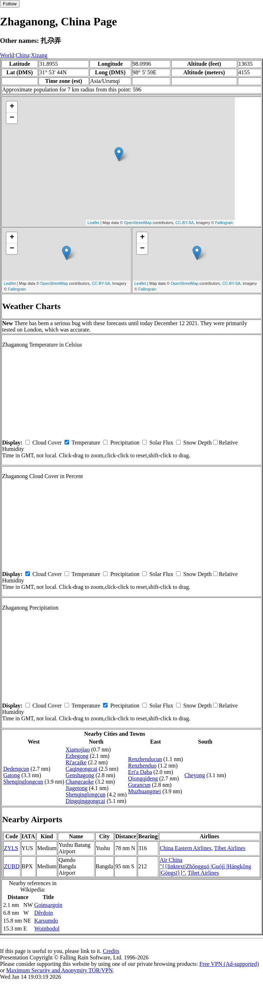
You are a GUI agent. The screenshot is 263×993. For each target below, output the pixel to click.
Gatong (11, 775)
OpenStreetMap (138, 222)
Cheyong (194, 775)
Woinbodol (47, 928)
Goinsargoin (48, 905)
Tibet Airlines (230, 848)
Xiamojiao (78, 749)
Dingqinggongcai (85, 801)
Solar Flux (161, 443)
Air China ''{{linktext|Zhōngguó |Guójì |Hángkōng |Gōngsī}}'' (205, 866)
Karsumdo (46, 921)
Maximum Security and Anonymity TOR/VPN (59, 970)
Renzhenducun (145, 759)
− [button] (12, 118)
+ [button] (12, 106)
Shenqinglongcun (23, 782)
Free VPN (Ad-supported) (229, 964)
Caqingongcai (81, 769)
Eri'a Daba (140, 772)
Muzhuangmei (144, 791)
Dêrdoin (43, 913)
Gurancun (139, 785)
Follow (10, 3)
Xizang (39, 55)
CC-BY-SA (184, 222)
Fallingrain (224, 222)
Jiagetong (76, 788)
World (7, 55)
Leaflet (93, 222)
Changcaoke (80, 782)
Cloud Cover (47, 443)
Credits (111, 951)
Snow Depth (197, 443)
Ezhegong (77, 756)
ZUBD (12, 866)
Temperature (86, 443)
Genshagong (80, 775)
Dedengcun (16, 769)
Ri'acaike (76, 762)
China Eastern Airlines (185, 848)
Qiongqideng (143, 778)
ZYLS (11, 848)
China (22, 55)
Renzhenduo (142, 766)
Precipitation (124, 443)
